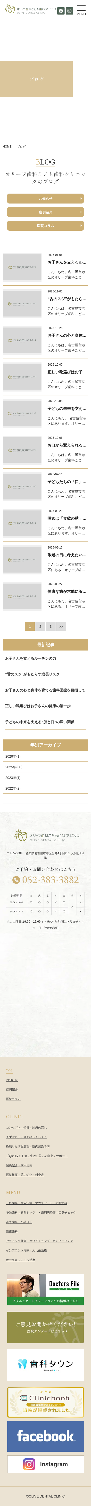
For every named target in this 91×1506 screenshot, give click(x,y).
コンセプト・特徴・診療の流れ (26, 1127)
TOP (9, 1070)
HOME (7, 146)
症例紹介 (45, 212)
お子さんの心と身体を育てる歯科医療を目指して (45, 690)
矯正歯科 (12, 1231)
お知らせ (45, 199)
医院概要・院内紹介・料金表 (25, 1175)
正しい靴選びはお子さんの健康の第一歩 (38, 706)
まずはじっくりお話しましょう (26, 1137)
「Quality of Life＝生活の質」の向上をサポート (36, 1156)
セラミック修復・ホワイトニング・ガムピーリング (39, 1241)
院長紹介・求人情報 (19, 1165)
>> (61, 626)
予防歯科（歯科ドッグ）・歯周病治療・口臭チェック (41, 1212)
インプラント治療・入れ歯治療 (26, 1250)
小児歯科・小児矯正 (19, 1222)
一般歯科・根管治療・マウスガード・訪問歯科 (36, 1203)
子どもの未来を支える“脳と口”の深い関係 (39, 722)
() (12, 756)
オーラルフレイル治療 (20, 1260)
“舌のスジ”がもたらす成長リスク (32, 674)
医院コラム (45, 226)
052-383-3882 (50, 879)
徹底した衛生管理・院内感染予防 (28, 1146)
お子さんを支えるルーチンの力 (30, 658)
